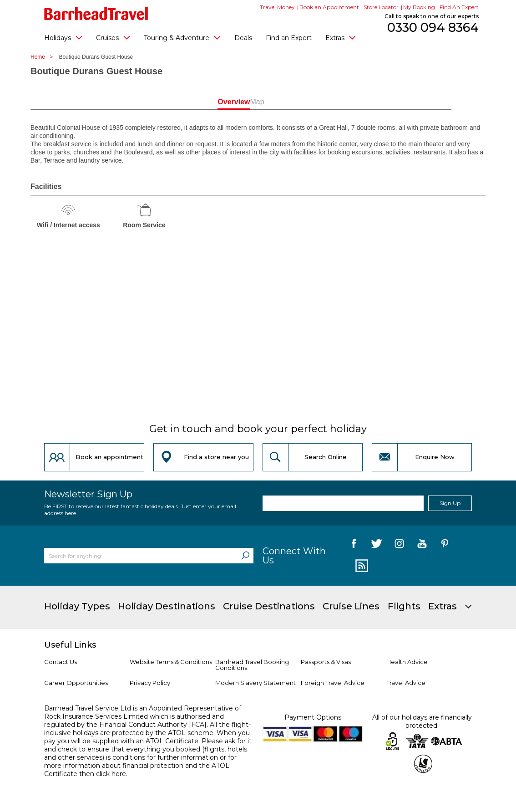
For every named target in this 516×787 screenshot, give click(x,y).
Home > (43, 57)
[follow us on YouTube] (422, 545)
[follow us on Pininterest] (445, 545)
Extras (340, 37)
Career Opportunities (76, 682)
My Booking (419, 7)
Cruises (113, 37)
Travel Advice (405, 682)
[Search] (245, 555)
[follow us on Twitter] (376, 545)
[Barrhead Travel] (96, 13)
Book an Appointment (329, 7)
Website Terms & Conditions (171, 661)
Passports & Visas (326, 661)
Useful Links (70, 645)
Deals (243, 38)
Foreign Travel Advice (332, 682)
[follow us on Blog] (361, 566)
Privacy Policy (150, 682)
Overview (217, 102)
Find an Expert (289, 38)
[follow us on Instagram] (399, 545)
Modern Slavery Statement (255, 682)
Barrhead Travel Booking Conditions (252, 664)
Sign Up (450, 503)
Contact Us (60, 661)
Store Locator (381, 7)
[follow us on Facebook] (354, 545)
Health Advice (407, 661)
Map (299, 102)
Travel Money (277, 7)
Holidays (63, 37)
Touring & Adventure (182, 37)
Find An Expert (459, 7)
